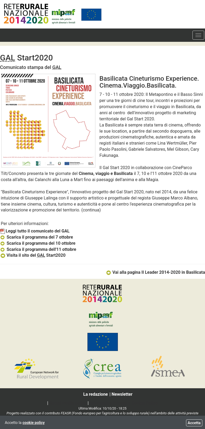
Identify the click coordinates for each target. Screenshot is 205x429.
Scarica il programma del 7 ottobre (36, 237)
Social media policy (67, 403)
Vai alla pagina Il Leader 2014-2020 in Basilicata (155, 272)
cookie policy (33, 422)
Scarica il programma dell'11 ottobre (38, 249)
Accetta (194, 423)
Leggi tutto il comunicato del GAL (34, 231)
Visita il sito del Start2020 (32, 255)
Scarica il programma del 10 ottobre (37, 243)
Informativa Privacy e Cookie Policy (124, 403)
